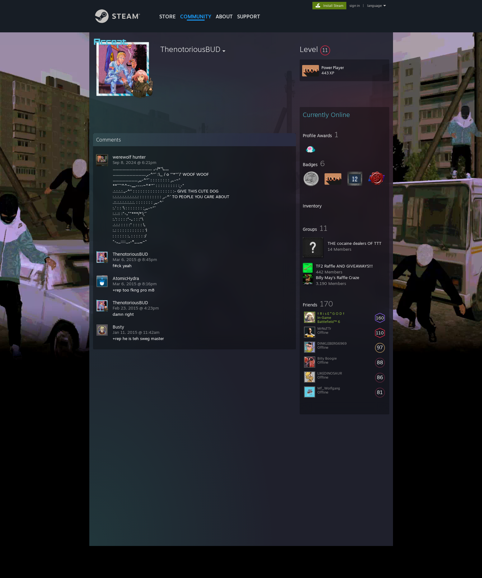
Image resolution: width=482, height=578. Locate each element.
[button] (344, 49)
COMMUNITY (195, 16)
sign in (354, 5)
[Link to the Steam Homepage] (122, 21)
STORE (167, 16)
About (224, 16)
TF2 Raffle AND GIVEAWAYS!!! (344, 265)
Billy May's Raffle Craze (337, 277)
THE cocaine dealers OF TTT (354, 243)
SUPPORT (248, 16)
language (374, 5)
